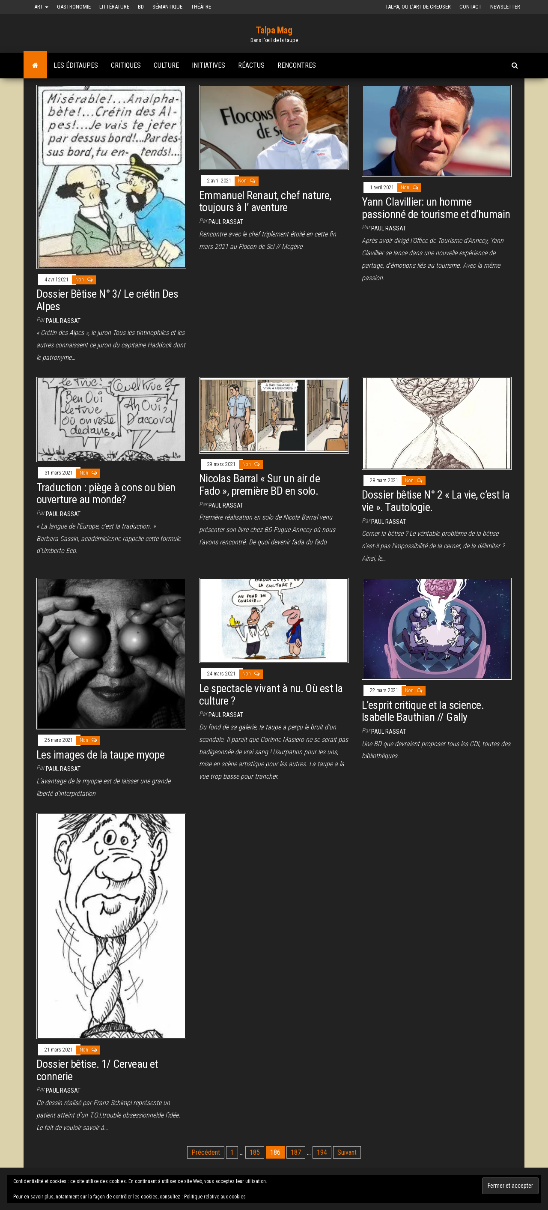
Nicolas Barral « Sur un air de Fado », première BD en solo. (259, 484)
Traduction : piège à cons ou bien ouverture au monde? (106, 493)
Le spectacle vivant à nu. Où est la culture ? (271, 694)
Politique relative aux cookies (215, 1197)
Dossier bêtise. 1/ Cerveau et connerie (97, 1070)
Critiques (126, 65)
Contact (470, 6)
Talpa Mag (274, 30)
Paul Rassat (63, 320)
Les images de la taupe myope (100, 754)
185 (255, 1152)
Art (41, 6)
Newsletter (505, 6)
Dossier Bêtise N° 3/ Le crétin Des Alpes (107, 300)
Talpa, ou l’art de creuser (418, 6)
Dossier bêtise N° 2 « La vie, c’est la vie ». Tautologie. (435, 501)
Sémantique (167, 6)
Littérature (114, 6)
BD (141, 6)
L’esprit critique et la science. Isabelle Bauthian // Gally (423, 711)
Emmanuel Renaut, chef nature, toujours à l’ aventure (265, 201)
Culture (166, 65)
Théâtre (201, 6)
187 (296, 1152)
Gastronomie (74, 6)
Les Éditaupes (76, 65)
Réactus (251, 65)
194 (322, 1152)
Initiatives (208, 65)
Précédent (205, 1152)
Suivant (347, 1152)
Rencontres (296, 65)
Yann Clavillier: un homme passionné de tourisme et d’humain (436, 208)
